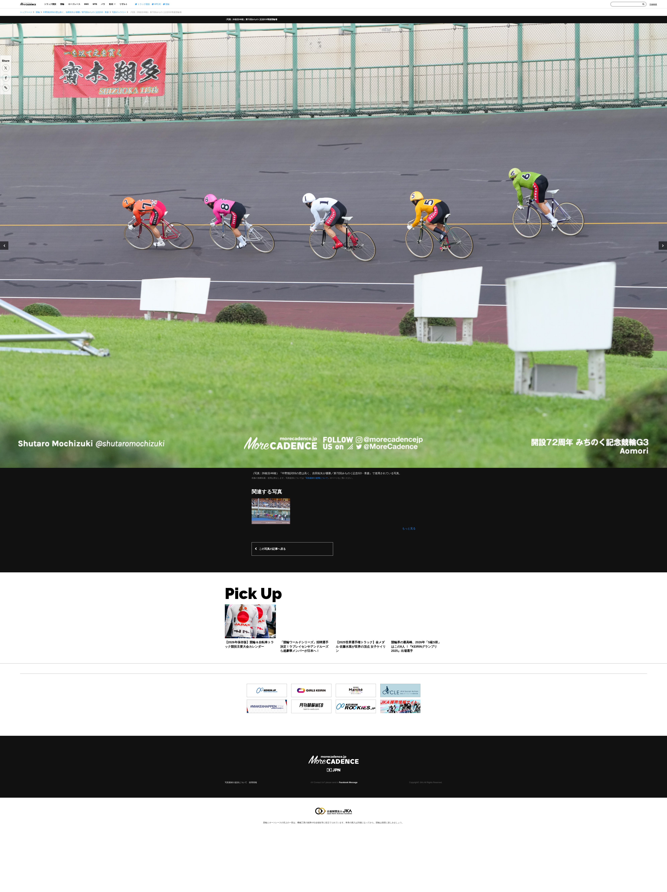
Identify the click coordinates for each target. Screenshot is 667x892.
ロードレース (74, 4)
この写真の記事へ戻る (272, 548)
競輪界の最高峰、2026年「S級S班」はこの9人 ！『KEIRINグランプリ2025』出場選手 (416, 646)
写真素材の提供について (236, 782)
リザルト (123, 4)
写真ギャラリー (119, 12)
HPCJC (156, 4)
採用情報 (253, 782)
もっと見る (409, 528)
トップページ (26, 12)
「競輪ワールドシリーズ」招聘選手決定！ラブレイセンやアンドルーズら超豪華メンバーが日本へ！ (304, 646)
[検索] (643, 4)
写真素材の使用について (317, 478)
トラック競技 (50, 4)
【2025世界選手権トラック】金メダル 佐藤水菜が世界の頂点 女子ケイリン (361, 646)
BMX (86, 4)
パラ (103, 4)
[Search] (653, 4)
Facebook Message (348, 782)
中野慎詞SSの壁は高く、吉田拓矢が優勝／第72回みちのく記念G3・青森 (76, 12)
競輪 (62, 4)
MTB (95, 4)
